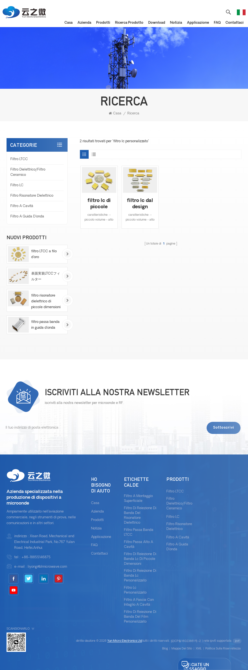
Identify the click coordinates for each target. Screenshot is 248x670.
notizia (176, 23)
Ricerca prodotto (129, 23)
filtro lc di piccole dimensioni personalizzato (99, 204)
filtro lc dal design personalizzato (140, 204)
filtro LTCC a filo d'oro (44, 254)
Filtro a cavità (21, 206)
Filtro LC (16, 185)
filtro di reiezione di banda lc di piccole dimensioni (140, 559)
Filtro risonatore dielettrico (31, 196)
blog (165, 648)
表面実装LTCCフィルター (45, 276)
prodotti (103, 23)
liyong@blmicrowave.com (47, 567)
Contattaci (234, 23)
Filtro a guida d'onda (27, 216)
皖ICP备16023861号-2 (186, 641)
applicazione (198, 23)
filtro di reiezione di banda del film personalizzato (140, 617)
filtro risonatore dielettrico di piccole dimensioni (46, 301)
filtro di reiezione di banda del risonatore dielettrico (140, 515)
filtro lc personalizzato (135, 590)
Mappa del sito (181, 648)
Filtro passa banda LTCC (138, 532)
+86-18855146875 (36, 557)
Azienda (84, 23)
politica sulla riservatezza (223, 648)
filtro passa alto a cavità (138, 544)
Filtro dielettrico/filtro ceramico (27, 172)
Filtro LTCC (19, 159)
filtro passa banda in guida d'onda (45, 325)
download (156, 23)
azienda (97, 512)
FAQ (217, 23)
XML (199, 648)
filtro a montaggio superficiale (138, 498)
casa (68, 23)
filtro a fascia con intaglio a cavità (139, 602)
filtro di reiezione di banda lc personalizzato (140, 575)
